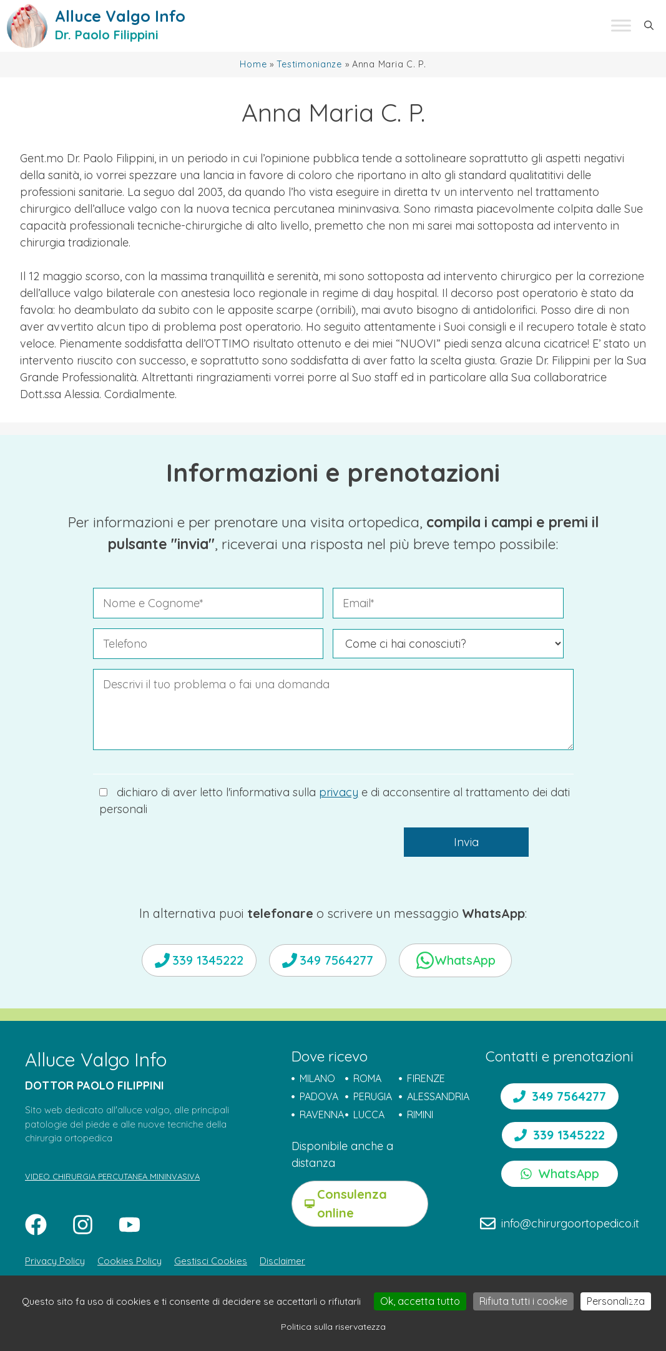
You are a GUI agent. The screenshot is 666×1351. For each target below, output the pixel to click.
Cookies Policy (129, 1261)
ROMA (367, 1078)
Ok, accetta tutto (420, 1301)
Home (253, 64)
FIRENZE (426, 1078)
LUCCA (368, 1114)
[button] (648, 25)
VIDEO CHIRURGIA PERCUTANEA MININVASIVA (112, 1176)
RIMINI (420, 1114)
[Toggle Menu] (621, 26)
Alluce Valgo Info (120, 16)
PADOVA (319, 1096)
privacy (338, 792)
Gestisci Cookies (210, 1261)
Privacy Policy (55, 1261)
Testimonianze (309, 64)
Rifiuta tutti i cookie (523, 1301)
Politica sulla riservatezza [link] (333, 1326)
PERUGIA (372, 1096)
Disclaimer (282, 1261)
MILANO (317, 1078)
